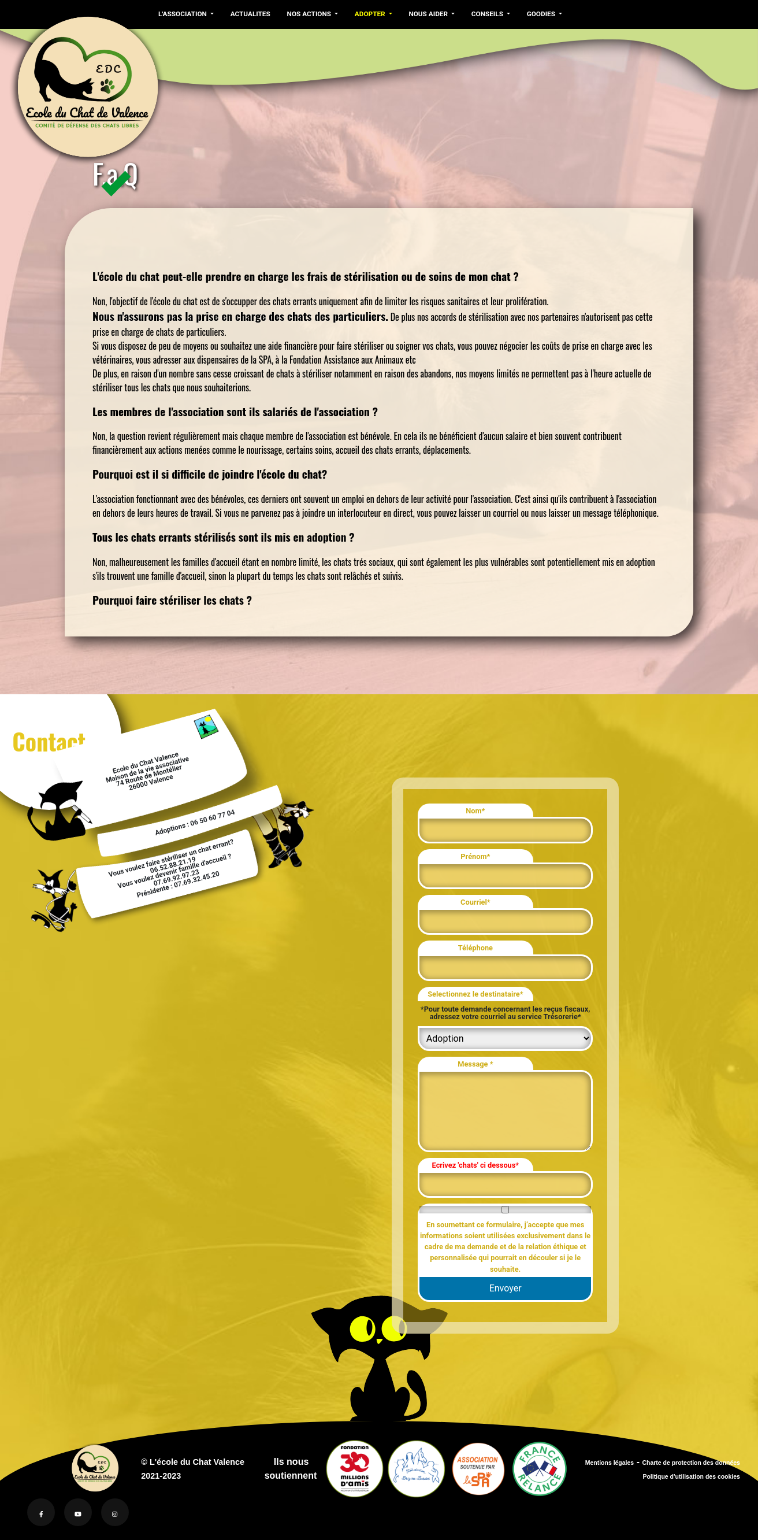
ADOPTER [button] (368, 14)
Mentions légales (609, 1463)
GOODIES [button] (537, 14)
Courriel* (475, 902)
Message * (475, 1064)
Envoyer (505, 1288)
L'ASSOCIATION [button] (182, 14)
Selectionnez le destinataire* (475, 994)
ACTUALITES (249, 14)
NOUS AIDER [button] (425, 14)
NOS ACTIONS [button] (307, 14)
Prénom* (475, 856)
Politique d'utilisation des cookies (691, 1477)
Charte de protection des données (691, 1463)
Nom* (475, 810)
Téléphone (475, 947)
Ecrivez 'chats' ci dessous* (475, 1165)
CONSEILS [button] (483, 14)
